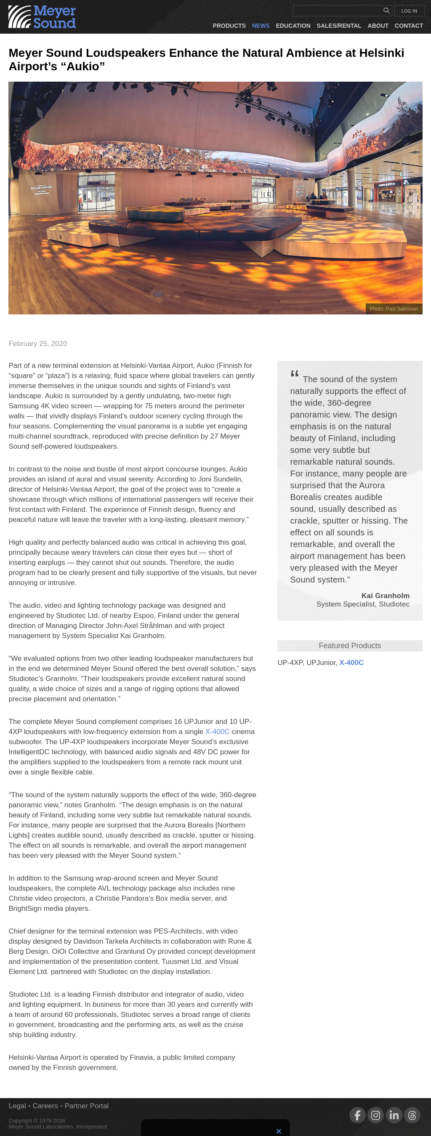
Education (293, 25)
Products (229, 25)
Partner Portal (86, 1106)
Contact (409, 25)
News (261, 25)
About (378, 25)
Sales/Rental (339, 25)
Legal (17, 1106)
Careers (45, 1106)
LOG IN (409, 10)
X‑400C (352, 663)
